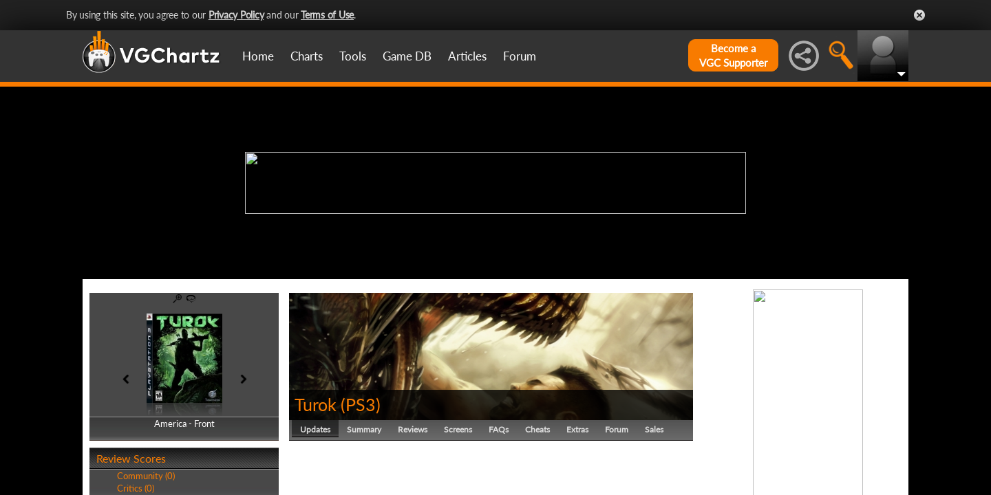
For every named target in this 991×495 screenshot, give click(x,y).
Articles (467, 56)
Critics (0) (135, 488)
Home (258, 56)
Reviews (412, 429)
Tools (352, 56)
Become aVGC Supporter (733, 55)
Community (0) (146, 475)
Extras (577, 429)
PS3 (360, 404)
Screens (458, 429)
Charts (306, 56)
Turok (316, 404)
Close (919, 15)
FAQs (499, 429)
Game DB (407, 56)
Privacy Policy (236, 15)
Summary (364, 429)
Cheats (537, 429)
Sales (654, 429)
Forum (519, 56)
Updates (315, 429)
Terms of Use (327, 15)
